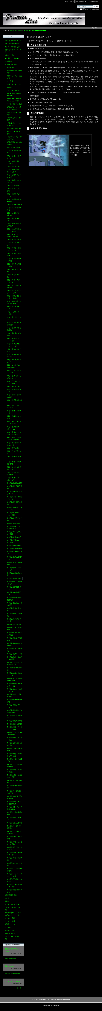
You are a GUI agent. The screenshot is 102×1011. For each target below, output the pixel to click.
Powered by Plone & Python (51, 1005)
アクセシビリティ (82, 1)
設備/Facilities (13, 967)
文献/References (13, 960)
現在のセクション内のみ (90, 9)
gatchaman (27, 30)
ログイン (95, 28)
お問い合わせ (93, 1)
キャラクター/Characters (13, 982)
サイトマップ (69, 1)
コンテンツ (8, 36)
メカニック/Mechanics (13, 975)
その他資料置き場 (16, 30)
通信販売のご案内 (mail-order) (13, 951)
